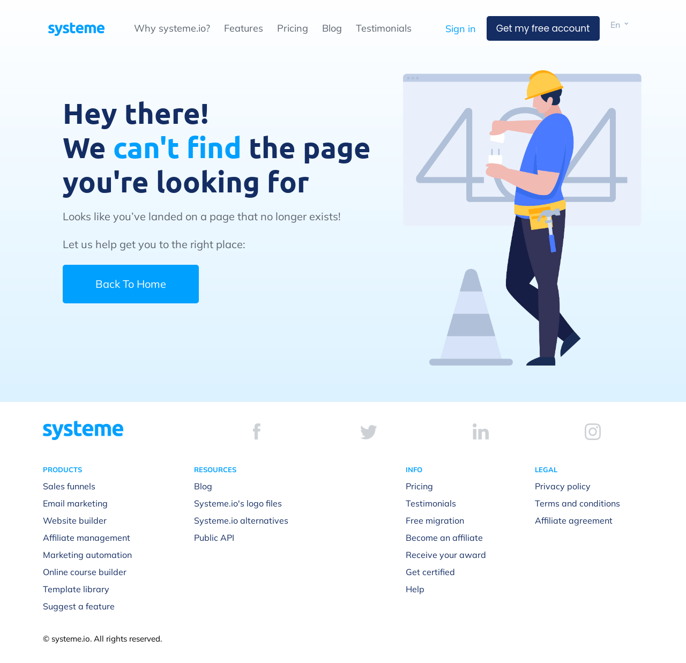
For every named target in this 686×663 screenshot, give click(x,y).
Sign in (460, 29)
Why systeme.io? (172, 28)
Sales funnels (69, 486)
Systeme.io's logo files (238, 503)
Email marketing (75, 503)
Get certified (430, 572)
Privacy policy (563, 486)
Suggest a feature (79, 606)
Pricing (292, 28)
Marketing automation (87, 554)
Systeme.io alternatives (241, 520)
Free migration (435, 520)
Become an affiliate (444, 537)
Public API (214, 537)
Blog (332, 28)
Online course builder (84, 572)
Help (415, 589)
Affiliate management (86, 537)
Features (243, 28)
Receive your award (446, 554)
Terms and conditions (577, 503)
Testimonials (384, 28)
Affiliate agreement (574, 520)
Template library (76, 589)
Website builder (75, 520)
